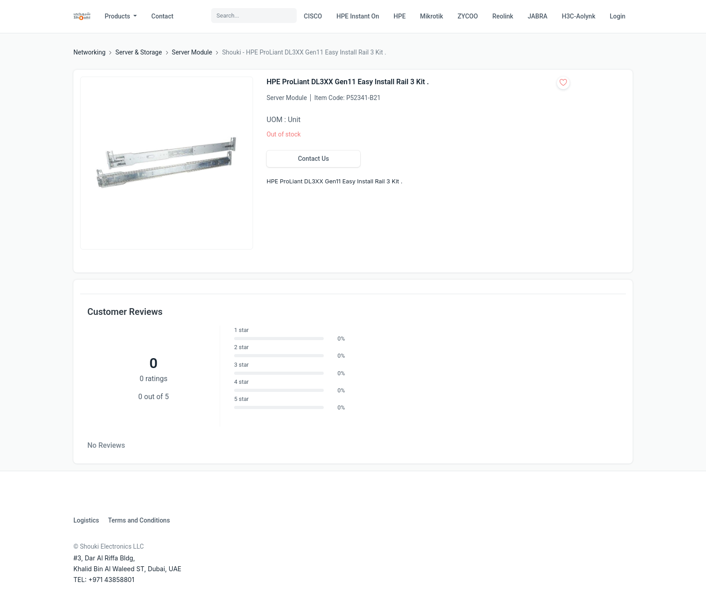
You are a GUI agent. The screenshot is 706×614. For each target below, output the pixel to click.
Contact (162, 16)
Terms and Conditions (139, 520)
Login (617, 16)
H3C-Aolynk (578, 16)
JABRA (538, 16)
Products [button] (118, 16)
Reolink (502, 16)
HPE (400, 16)
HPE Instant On (357, 16)
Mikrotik (431, 16)
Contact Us (313, 158)
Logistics (86, 520)
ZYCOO (467, 16)
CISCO (313, 16)
